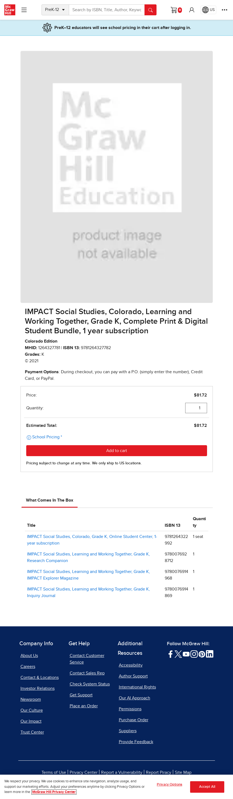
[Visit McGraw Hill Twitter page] (178, 654)
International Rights (137, 687)
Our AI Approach (134, 698)
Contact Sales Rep (87, 673)
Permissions (130, 709)
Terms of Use (54, 772)
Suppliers (128, 731)
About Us (29, 655)
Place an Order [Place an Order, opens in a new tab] (84, 706)
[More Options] (224, 10)
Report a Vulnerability (121, 772)
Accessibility (131, 665)
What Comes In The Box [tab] (49, 500)
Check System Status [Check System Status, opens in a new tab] (90, 684)
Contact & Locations (39, 677)
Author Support (133, 676)
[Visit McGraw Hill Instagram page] (194, 654)
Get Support (81, 695)
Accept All (207, 787)
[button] (191, 10)
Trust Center (32, 732)
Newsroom (30, 699)
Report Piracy (158, 772)
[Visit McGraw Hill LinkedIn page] (209, 654)
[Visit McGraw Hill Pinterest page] (201, 654)
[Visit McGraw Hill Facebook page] (170, 654)
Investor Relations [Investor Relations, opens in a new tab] (37, 688)
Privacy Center (84, 772)
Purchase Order (133, 720)
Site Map (183, 772)
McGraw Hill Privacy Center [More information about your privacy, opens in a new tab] (54, 792)
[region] (116, 787)
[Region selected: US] (208, 9)
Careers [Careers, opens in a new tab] (27, 666)
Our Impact (31, 721)
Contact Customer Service (87, 658)
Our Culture (31, 710)
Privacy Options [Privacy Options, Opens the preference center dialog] (169, 784)
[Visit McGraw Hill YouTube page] (186, 654)
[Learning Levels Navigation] (24, 9)
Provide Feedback (136, 742)
